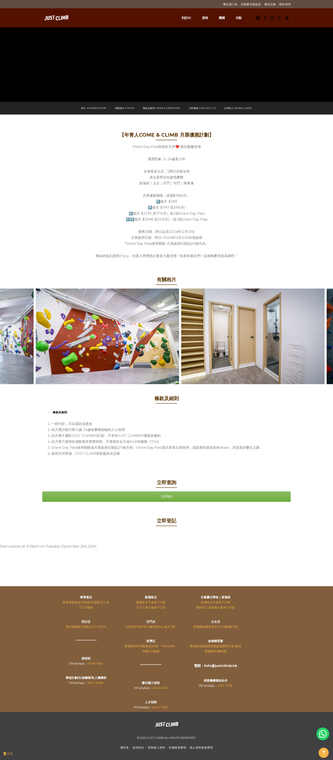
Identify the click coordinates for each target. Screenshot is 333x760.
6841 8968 (95, 683)
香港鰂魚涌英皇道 (205, 627)
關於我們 (285, 4)
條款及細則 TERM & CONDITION (161, 108)
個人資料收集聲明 (201, 747)
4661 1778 (224, 686)
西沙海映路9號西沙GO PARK (86, 627)
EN (10, 754)
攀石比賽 (270, 4)
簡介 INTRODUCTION (93, 108)
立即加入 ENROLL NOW (238, 108)
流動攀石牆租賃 (251, 4)
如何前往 (138, 747)
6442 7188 (160, 707)
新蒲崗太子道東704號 (215, 602)
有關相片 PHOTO (124, 108)
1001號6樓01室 (227, 627)
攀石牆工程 (230, 4)
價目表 (124, 747)
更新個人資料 (156, 747)
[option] (181, 336)
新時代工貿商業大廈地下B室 (215, 607)
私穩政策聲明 (177, 747)
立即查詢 (166, 496)
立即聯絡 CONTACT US (202, 108)
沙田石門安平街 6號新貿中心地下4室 (150, 627)
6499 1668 (95, 663)
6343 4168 (160, 688)
